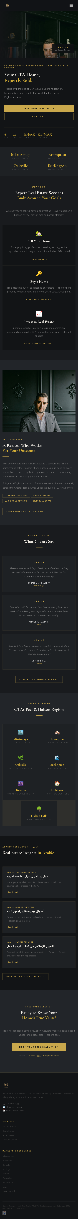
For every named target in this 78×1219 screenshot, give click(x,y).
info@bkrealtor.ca (51, 1056)
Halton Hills (8, 1182)
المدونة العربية (9, 1191)
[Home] (7, 5)
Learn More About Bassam (24, 511)
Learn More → (39, 259)
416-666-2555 (33, 1056)
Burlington (7, 1169)
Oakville (6, 1165)
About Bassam (9, 1135)
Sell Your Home (10, 1126)
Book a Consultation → (39, 344)
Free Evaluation (10, 1140)
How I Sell (39, 117)
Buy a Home (8, 1131)
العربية (5, 1187)
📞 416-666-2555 (11, 1104)
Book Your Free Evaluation (39, 1047)
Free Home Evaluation (39, 108)
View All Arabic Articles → (25, 977)
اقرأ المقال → (14, 892)
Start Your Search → (39, 300)
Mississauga (8, 1156)
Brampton (7, 1160)
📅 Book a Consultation (13, 1110)
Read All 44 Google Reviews (39, 679)
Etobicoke (7, 1178)
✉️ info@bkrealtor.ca (12, 1107)
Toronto (6, 1174)
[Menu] (71, 5)
